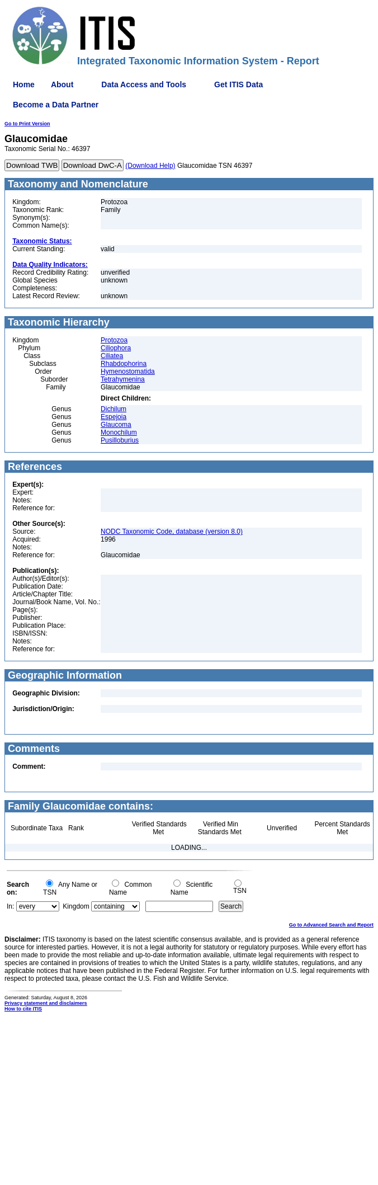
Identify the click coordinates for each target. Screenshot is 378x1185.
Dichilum (113, 409)
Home (24, 84)
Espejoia (113, 417)
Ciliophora (116, 348)
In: (10, 906)
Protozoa (114, 340)
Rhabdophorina (124, 364)
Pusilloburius (120, 440)
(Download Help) (150, 166)
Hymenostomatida (128, 371)
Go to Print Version (27, 123)
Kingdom (76, 906)
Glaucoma (116, 425)
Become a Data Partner (55, 104)
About (62, 84)
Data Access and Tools (143, 84)
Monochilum (119, 432)
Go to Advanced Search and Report (331, 925)
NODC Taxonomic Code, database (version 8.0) (172, 531)
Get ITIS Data (238, 84)
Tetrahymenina (123, 379)
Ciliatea (112, 356)
